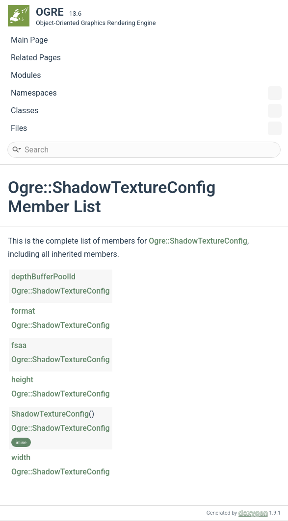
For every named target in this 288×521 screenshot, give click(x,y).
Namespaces (146, 93)
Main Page (29, 40)
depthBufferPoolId (43, 276)
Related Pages (36, 57)
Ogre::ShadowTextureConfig (198, 241)
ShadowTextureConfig (50, 414)
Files (146, 128)
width (20, 457)
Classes (146, 111)
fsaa (18, 345)
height (22, 379)
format (23, 311)
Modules (26, 75)
